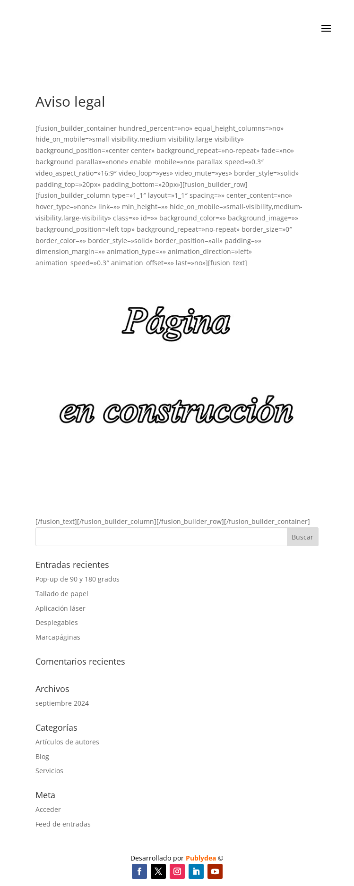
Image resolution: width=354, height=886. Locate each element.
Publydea (201, 857)
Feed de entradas (63, 823)
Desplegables (56, 622)
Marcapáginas (57, 637)
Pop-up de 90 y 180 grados (77, 578)
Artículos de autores (67, 741)
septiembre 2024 (62, 703)
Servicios (49, 770)
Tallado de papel (61, 593)
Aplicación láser (60, 608)
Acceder (48, 809)
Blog (42, 756)
